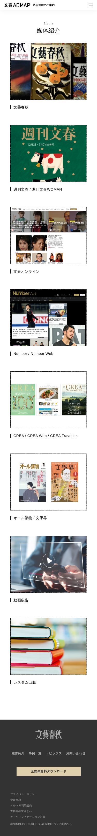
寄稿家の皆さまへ (21, 811)
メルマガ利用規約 (21, 805)
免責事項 (15, 799)
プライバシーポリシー (23, 794)
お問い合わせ (75, 753)
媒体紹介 (18, 753)
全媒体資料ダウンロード (48, 771)
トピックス (54, 753)
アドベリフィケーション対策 (27, 816)
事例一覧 (35, 753)
